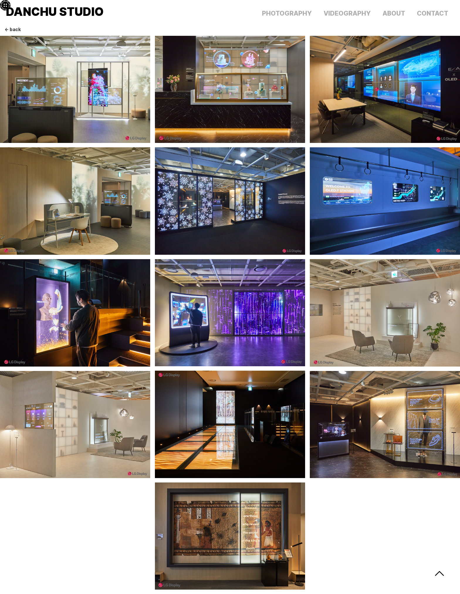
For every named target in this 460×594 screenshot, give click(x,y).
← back (12, 29)
